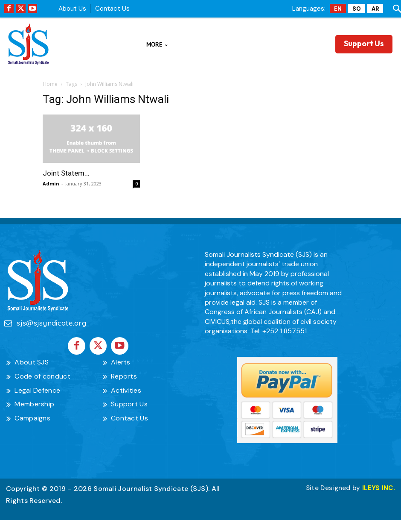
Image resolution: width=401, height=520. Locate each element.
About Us (72, 8)
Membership (34, 402)
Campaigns (32, 415)
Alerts (121, 359)
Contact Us (112, 8)
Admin (51, 183)
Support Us (129, 402)
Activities (126, 388)
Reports (124, 374)
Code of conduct (42, 374)
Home (50, 84)
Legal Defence (37, 388)
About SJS (32, 359)
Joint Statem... (66, 173)
